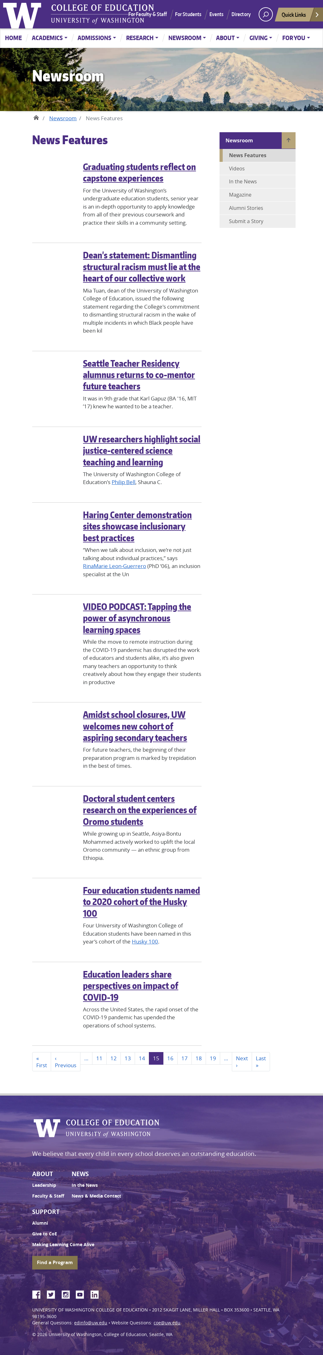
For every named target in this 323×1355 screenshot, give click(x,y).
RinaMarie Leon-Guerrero (114, 566)
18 (199, 1058)
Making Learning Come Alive (63, 1244)
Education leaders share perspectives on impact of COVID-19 (130, 985)
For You (293, 38)
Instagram (67, 1293)
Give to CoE (44, 1234)
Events (216, 14)
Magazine (240, 194)
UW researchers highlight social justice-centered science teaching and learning (141, 450)
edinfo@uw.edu (90, 1323)
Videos (237, 168)
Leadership (44, 1185)
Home (13, 38)
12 (113, 1058)
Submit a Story (246, 221)
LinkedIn (96, 1293)
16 (170, 1058)
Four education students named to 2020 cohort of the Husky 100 (141, 902)
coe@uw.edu (167, 1323)
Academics (47, 38)
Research (140, 38)
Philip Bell (123, 482)
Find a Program (55, 1262)
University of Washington (23, 14)
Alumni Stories (246, 207)
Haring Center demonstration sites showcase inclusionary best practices (137, 526)
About (225, 38)
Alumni (40, 1223)
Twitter (53, 1293)
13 (128, 1058)
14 (142, 1058)
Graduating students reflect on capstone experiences (139, 172)
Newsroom (185, 38)
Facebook (38, 1293)
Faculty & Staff (48, 1196)
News (80, 1174)
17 (184, 1058)
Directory (241, 14)
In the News (243, 181)
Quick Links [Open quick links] (301, 16)
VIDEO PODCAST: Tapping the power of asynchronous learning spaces (137, 618)
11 (99, 1058)
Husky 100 (145, 941)
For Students (188, 14)
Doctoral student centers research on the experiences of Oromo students (140, 810)
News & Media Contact (96, 1196)
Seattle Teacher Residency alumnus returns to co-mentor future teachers (139, 375)
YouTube (82, 1293)
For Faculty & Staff (147, 14)
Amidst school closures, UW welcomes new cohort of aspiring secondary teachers (135, 726)
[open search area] (266, 14)
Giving (258, 38)
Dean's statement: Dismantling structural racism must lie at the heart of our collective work (141, 266)
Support (46, 1212)
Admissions (94, 38)
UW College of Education (102, 14)
